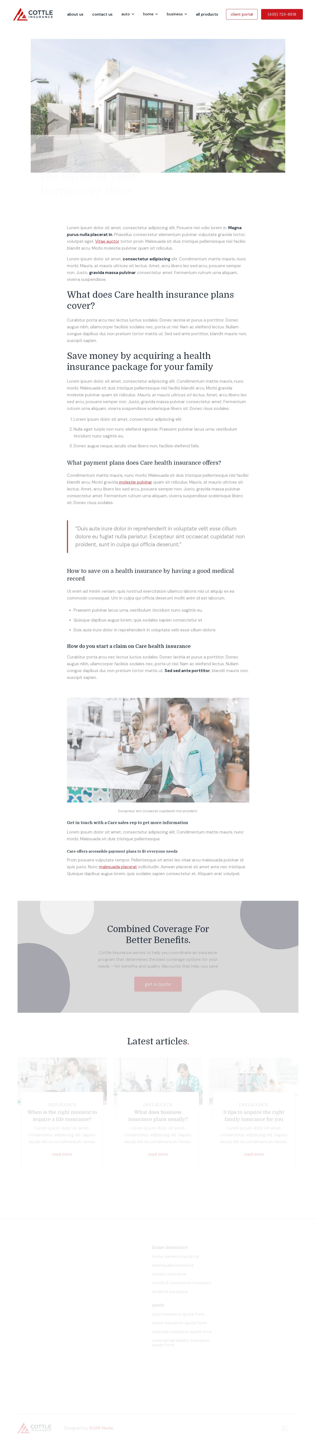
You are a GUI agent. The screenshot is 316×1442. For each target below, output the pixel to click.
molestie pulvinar (135, 482)
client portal (242, 14)
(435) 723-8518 (282, 14)
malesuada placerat (118, 867)
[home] (38, 14)
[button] (128, 14)
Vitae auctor (107, 241)
